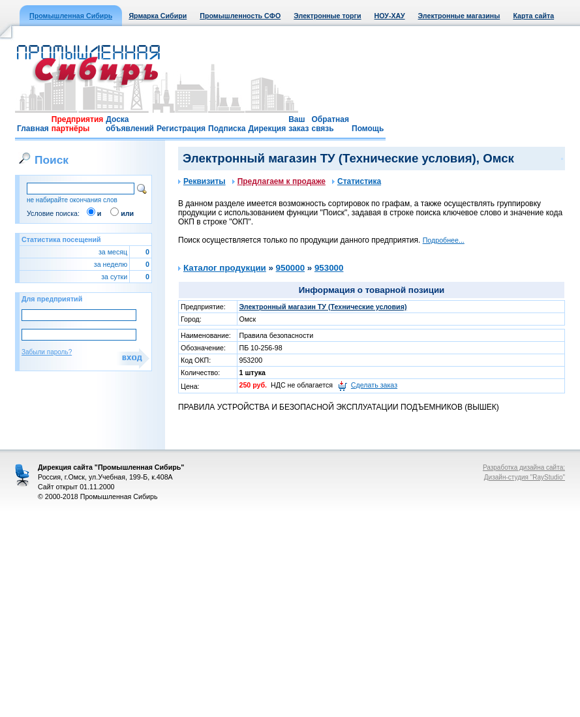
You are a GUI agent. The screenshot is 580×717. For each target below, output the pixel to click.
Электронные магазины (459, 16)
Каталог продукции (224, 268)
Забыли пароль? (47, 352)
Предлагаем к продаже (279, 181)
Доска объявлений (130, 124)
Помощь (368, 128)
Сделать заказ (374, 385)
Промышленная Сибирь (70, 16)
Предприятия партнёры (77, 124)
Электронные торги (327, 16)
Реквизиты (202, 181)
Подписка (226, 128)
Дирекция (267, 128)
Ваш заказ (298, 124)
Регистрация (181, 128)
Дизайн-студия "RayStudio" (524, 477)
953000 (328, 268)
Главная (33, 128)
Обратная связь (330, 124)
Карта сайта (533, 16)
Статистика (356, 181)
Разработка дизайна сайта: (524, 467)
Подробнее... (444, 240)
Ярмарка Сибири (158, 16)
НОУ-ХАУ (389, 16)
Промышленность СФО (240, 16)
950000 (290, 268)
